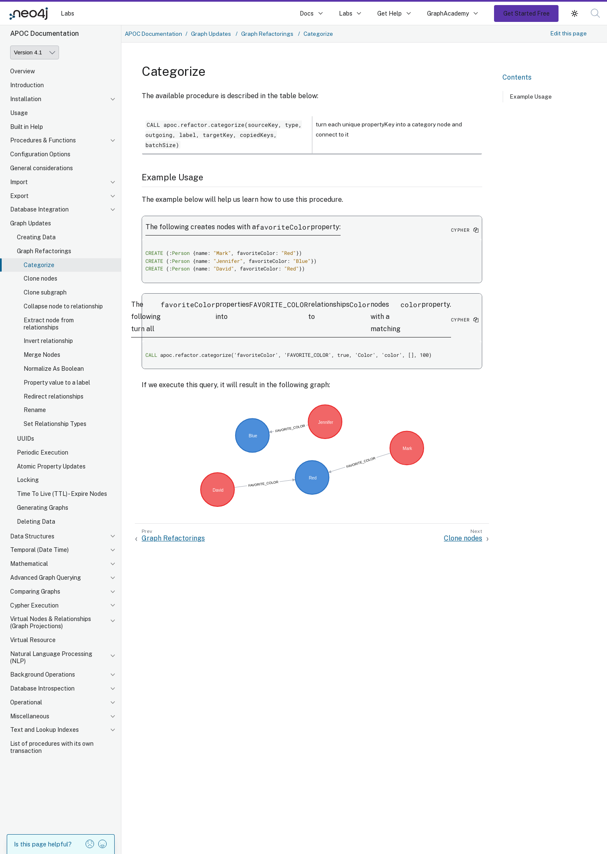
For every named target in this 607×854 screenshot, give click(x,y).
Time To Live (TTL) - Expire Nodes (62, 493)
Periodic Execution (42, 452)
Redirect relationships (53, 396)
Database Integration (39, 209)
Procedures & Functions (43, 140)
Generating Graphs (42, 507)
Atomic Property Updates (51, 466)
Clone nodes (40, 278)
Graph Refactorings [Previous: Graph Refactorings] (173, 538)
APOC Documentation (153, 33)
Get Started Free (526, 13)
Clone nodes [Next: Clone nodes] (463, 538)
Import (19, 182)
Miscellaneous (29, 716)
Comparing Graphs (35, 591)
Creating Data (36, 237)
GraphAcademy (448, 13)
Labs (67, 13)
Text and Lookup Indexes (44, 729)
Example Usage (531, 96)
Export (19, 196)
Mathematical (29, 563)
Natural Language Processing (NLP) (51, 657)
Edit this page (569, 33)
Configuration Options (40, 154)
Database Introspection (42, 688)
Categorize (39, 265)
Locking (28, 480)
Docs (307, 13)
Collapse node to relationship (63, 306)
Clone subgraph (45, 292)
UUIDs (25, 438)
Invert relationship (48, 340)
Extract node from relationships (49, 324)
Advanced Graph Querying (45, 577)
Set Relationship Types (55, 423)
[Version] (34, 52)
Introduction (27, 85)
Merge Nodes (42, 354)
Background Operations (42, 674)
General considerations (41, 168)
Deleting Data (36, 521)
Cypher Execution (34, 605)
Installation (25, 99)
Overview (22, 71)
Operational (26, 702)
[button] (595, 13)
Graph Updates (30, 223)
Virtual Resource (33, 640)
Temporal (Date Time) (39, 549)
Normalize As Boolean (54, 368)
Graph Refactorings (44, 251)
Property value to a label (57, 382)
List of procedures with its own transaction (52, 747)
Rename (35, 410)
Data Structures (32, 536)
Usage (19, 113)
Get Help (389, 13)
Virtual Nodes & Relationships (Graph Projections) (50, 622)
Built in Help (26, 126)
